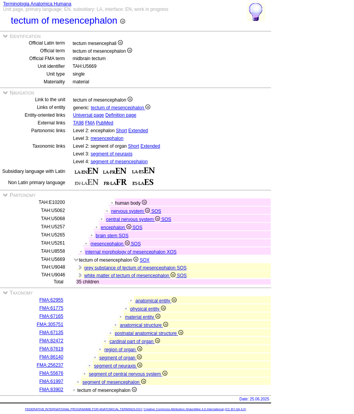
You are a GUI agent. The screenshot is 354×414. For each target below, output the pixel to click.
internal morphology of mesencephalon (126, 252)
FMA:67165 (51, 316)
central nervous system (134, 219)
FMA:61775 (51, 308)
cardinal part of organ (135, 341)
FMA (90, 123)
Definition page (120, 115)
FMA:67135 (51, 332)
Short (121, 130)
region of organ (123, 349)
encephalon (116, 227)
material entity (142, 317)
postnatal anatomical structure (149, 333)
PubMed (104, 123)
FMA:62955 (51, 300)
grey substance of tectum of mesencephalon (130, 268)
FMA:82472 (51, 340)
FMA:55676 (51, 373)
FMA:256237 (50, 365)
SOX (145, 260)
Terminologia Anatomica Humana (37, 4)
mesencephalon (107, 138)
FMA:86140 (51, 357)
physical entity (148, 309)
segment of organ (120, 358)
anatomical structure (144, 325)
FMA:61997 (51, 381)
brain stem (107, 235)
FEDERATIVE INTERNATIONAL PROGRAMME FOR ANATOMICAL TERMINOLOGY (84, 409)
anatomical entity (155, 301)
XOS (171, 252)
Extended (138, 130)
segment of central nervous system (128, 374)
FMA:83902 (51, 389)
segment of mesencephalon (119, 161)
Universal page (88, 115)
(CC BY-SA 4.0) (235, 409)
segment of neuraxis (111, 154)
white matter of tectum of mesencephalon (130, 275)
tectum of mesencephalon (121, 107)
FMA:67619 (51, 349)
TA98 (78, 123)
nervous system (131, 211)
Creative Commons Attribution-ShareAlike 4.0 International (183, 409)
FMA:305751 (50, 324)
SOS (156, 211)
